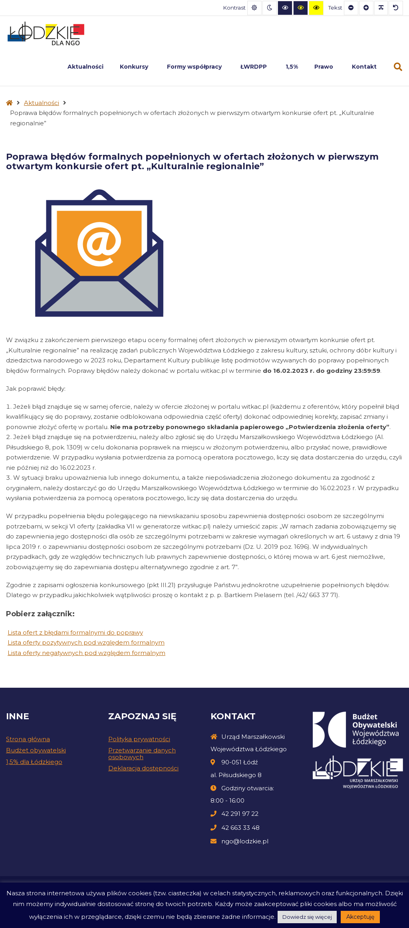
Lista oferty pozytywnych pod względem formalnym (86, 642)
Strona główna (28, 739)
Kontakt (364, 66)
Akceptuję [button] (360, 916)
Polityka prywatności (139, 739)
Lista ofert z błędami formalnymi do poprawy (75, 632)
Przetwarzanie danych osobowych (142, 753)
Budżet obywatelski (36, 750)
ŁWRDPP (254, 66)
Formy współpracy (195, 66)
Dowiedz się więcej (307, 917)
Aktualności (85, 66)
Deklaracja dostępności (143, 768)
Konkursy (135, 66)
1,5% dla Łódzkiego (34, 762)
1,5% (292, 66)
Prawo (325, 66)
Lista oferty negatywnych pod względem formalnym (86, 653)
